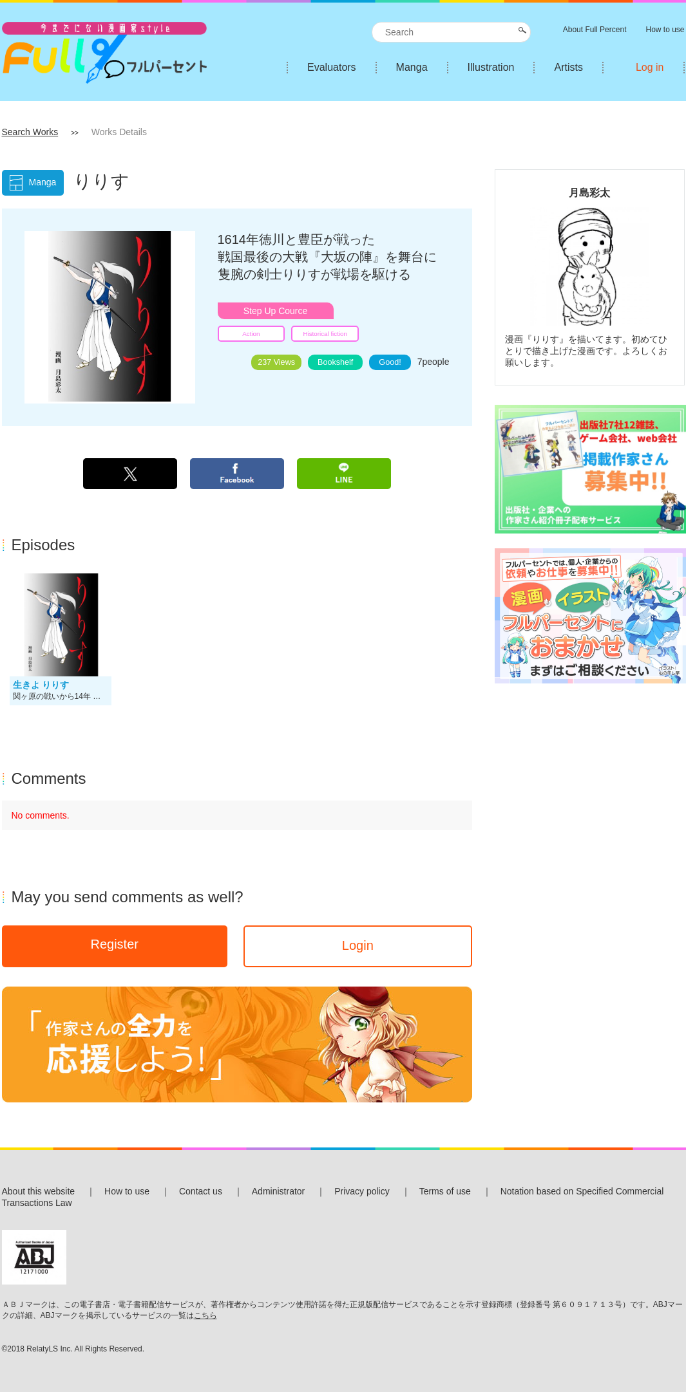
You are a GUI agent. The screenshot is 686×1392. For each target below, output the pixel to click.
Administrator (278, 1191)
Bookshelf (335, 362)
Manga (412, 67)
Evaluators (331, 67)
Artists (568, 67)
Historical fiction (325, 333)
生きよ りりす (41, 685)
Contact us (200, 1191)
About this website (38, 1191)
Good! (390, 362)
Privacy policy (362, 1191)
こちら (205, 1315)
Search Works (30, 132)
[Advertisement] (590, 778)
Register (114, 944)
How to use (126, 1191)
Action (251, 333)
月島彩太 (589, 192)
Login (358, 945)
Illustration (491, 67)
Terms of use (445, 1191)
